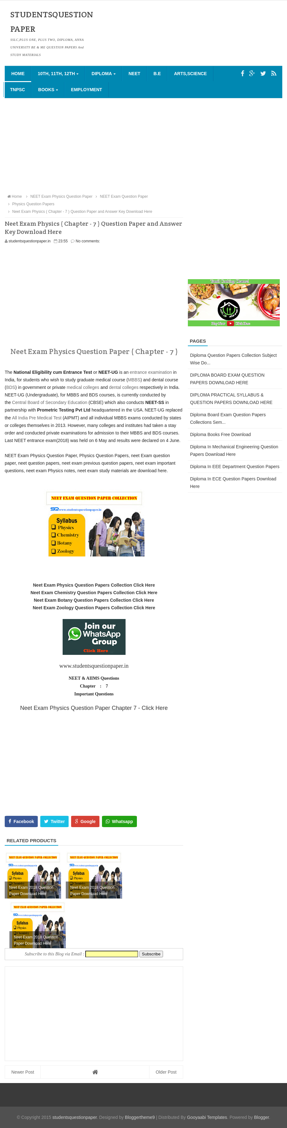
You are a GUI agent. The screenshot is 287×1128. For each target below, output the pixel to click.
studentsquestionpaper (74, 1117)
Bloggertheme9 (140, 1117)
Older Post (166, 1072)
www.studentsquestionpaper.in (94, 666)
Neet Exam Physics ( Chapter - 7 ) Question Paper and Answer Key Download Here (79, 211)
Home (18, 73)
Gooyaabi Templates (207, 1117)
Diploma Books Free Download (220, 434)
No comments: (88, 241)
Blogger (261, 1117)
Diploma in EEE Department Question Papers (234, 466)
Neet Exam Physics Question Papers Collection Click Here (94, 585)
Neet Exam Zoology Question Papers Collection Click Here (94, 607)
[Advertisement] (143, 146)
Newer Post (22, 1072)
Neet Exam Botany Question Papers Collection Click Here (94, 600)
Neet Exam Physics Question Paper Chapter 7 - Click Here (94, 708)
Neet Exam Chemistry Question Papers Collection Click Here (94, 592)
